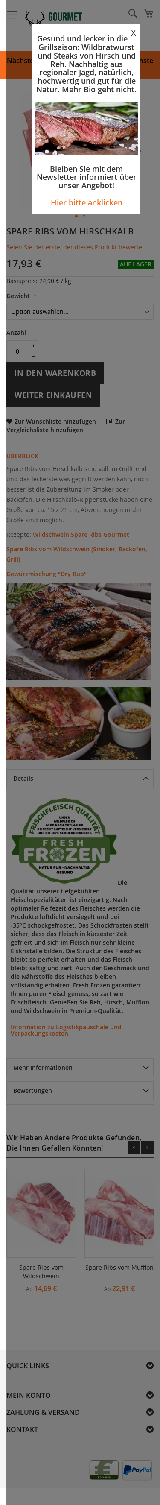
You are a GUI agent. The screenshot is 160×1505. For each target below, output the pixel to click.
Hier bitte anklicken (86, 202)
